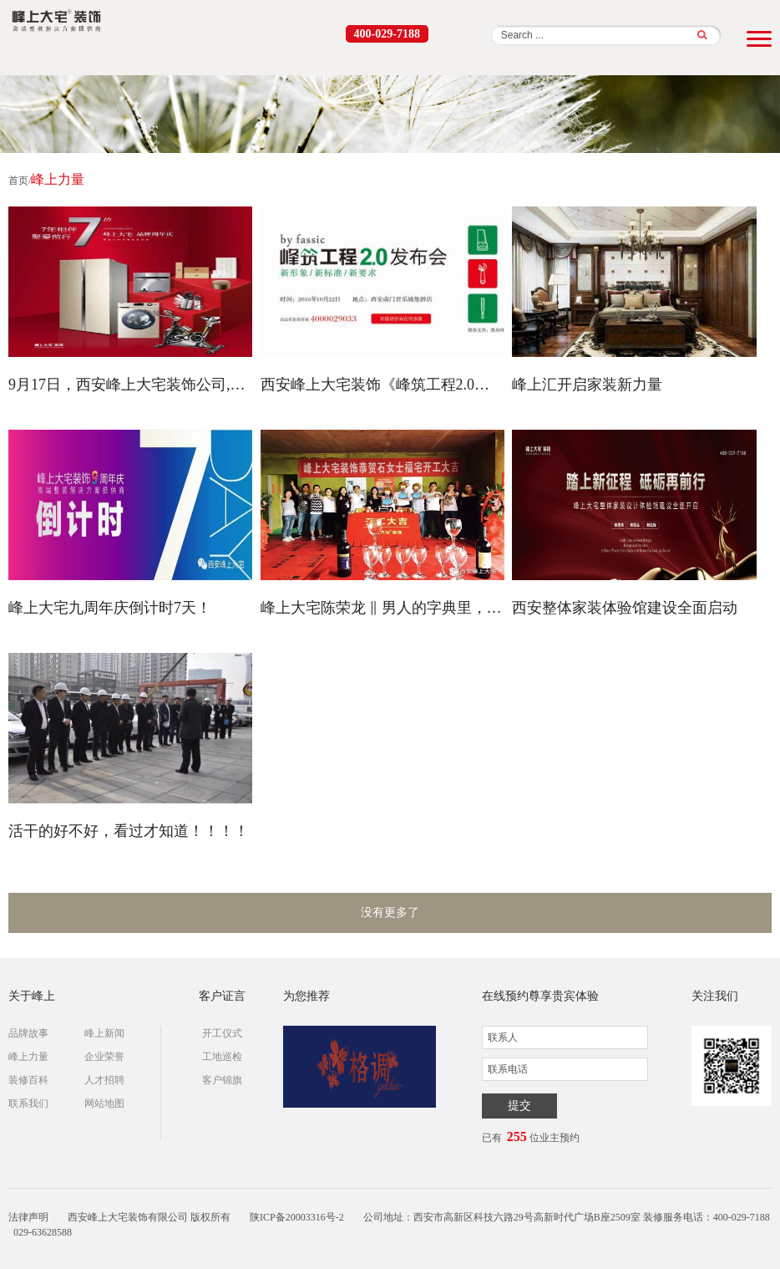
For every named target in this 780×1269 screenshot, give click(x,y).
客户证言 (222, 996)
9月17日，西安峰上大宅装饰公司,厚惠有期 (130, 384)
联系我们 (28, 1103)
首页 (18, 180)
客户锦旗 (222, 1080)
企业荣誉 (104, 1057)
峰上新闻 (104, 1033)
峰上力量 (28, 1057)
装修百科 (28, 1080)
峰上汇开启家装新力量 (587, 384)
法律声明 (28, 1217)
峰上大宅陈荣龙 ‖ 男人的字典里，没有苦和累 (382, 607)
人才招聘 (104, 1080)
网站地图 (104, 1103)
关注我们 (714, 996)
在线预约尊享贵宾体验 (540, 996)
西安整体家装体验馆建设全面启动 (624, 607)
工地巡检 (222, 1057)
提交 (519, 1105)
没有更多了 (390, 912)
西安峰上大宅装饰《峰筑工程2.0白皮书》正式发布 (382, 384)
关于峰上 (31, 996)
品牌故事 (28, 1033)
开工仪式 (222, 1033)
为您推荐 (306, 996)
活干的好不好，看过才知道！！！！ (128, 831)
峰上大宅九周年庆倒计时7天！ (109, 607)
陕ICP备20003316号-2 (297, 1217)
